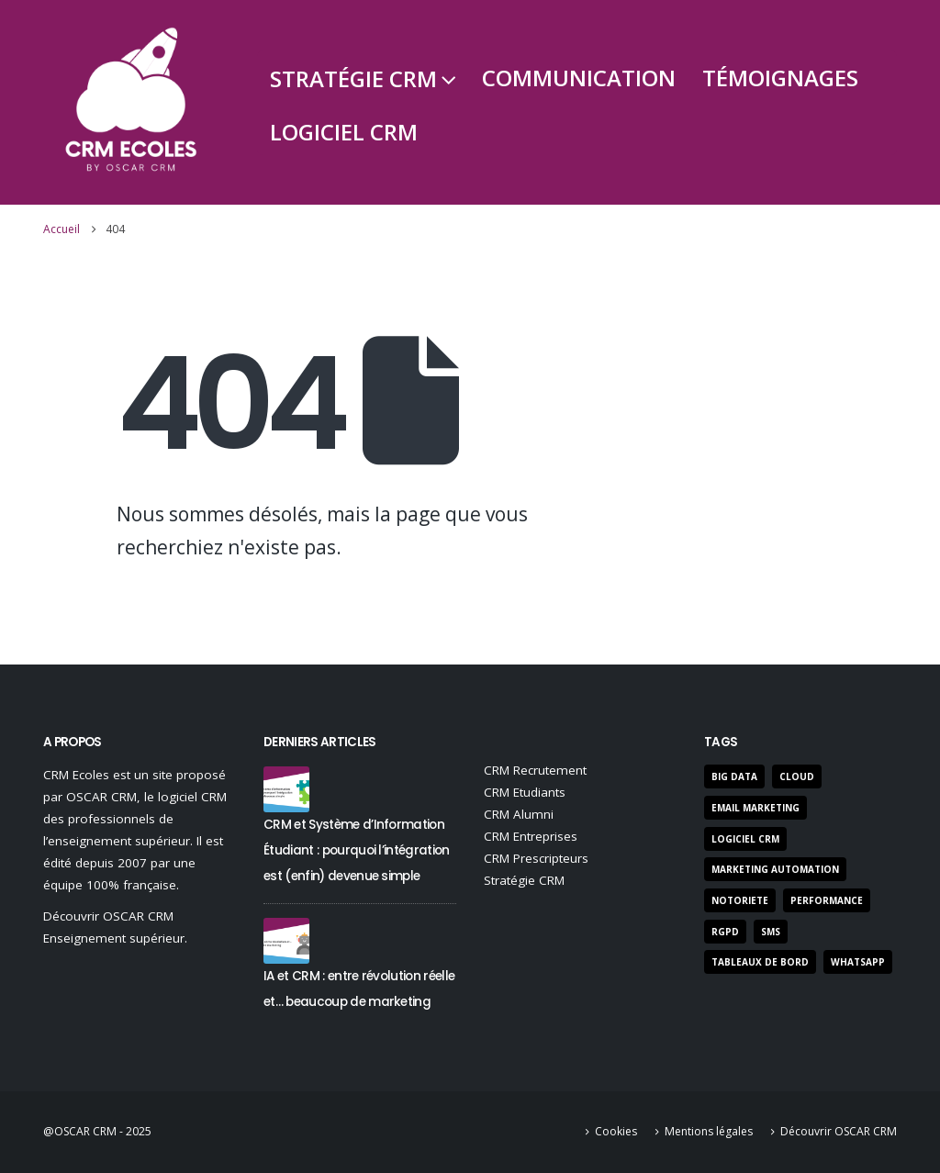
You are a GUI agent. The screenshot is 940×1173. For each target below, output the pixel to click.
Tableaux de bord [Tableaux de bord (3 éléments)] (760, 961)
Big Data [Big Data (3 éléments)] (734, 776)
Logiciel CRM (344, 132)
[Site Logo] (130, 102)
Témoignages (780, 77)
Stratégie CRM (353, 78)
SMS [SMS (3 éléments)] (770, 931)
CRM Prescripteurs (536, 858)
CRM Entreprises (530, 836)
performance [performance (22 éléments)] (826, 900)
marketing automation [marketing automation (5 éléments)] (775, 869)
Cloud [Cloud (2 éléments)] (796, 776)
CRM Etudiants (524, 792)
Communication (579, 77)
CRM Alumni (519, 814)
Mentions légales (709, 1131)
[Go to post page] (286, 787)
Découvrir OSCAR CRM (838, 1131)
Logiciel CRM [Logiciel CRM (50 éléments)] (745, 838)
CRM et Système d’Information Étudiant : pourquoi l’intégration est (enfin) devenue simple (356, 850)
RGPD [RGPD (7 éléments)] (725, 931)
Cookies (616, 1131)
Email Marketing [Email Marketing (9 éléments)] (755, 807)
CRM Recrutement (535, 770)
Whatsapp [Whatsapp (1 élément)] (858, 961)
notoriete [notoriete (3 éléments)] (739, 900)
